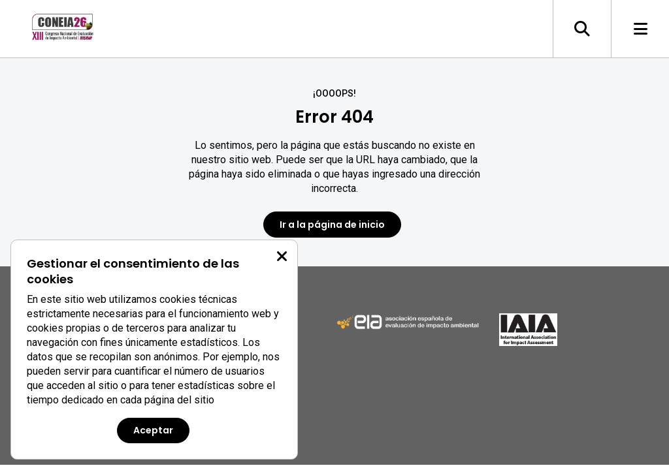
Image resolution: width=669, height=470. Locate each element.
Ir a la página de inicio (332, 224)
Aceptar (153, 430)
